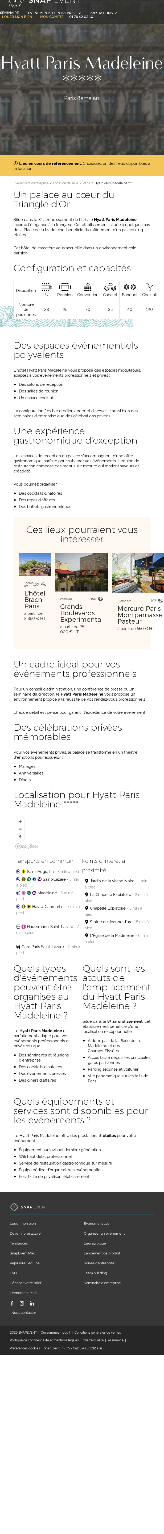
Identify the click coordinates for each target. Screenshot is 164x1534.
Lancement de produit (102, 1252)
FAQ (13, 1272)
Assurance (116, 1340)
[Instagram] (21, 1304)
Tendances (19, 1243)
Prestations (103, 12)
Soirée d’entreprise (99, 1262)
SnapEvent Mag (22, 1252)
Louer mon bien (17, 17)
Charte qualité (93, 1340)
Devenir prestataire (25, 1233)
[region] (82, 834)
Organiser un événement (104, 1233)
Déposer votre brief (25, 1282)
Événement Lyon (98, 1223)
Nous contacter (23, 1312)
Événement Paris (23, 1292)
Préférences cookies (25, 1348)
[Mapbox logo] (27, 846)
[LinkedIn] (32, 1304)
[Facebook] (12, 1304)
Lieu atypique (95, 1243)
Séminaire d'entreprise (102, 1282)
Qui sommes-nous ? (55, 1332)
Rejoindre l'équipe (25, 1262)
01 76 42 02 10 (81, 16)
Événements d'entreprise (54, 12)
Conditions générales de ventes (98, 1332)
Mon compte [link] (52, 17)
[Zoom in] (20, 821)
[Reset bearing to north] (20, 837)
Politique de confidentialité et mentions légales (44, 1340)
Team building (95, 1272)
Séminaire (9, 12)
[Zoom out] (20, 829)
